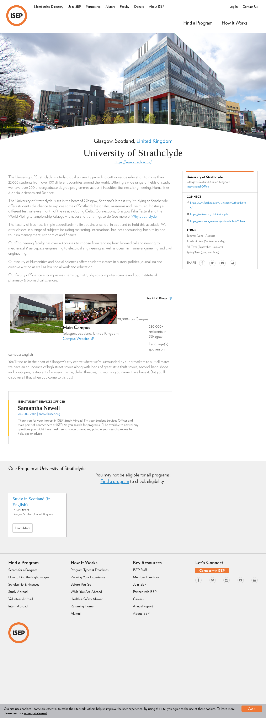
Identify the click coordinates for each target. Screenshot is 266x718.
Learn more (24, 529)
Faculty (124, 7)
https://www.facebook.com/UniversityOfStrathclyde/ (218, 205)
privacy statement (35, 713)
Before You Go (81, 584)
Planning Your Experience (88, 577)
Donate (139, 7)
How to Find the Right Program (29, 577)
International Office (198, 186)
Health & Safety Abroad (87, 599)
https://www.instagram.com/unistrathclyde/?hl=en (217, 221)
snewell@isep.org (49, 414)
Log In (233, 7)
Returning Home (82, 606)
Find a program (115, 481)
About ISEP (156, 7)
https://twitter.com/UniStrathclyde (209, 214)
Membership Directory (48, 7)
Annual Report (143, 606)
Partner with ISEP (144, 592)
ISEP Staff (140, 570)
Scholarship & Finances (23, 584)
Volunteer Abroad (20, 599)
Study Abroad (18, 592)
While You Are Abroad (86, 592)
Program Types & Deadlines (89, 570)
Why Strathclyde (144, 216)
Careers (138, 599)
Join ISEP (74, 7)
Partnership (93, 7)
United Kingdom (154, 140)
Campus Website (78, 338)
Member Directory (146, 577)
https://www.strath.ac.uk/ (133, 162)
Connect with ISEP (212, 570)
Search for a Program (22, 570)
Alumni (110, 7)
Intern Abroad (18, 606)
